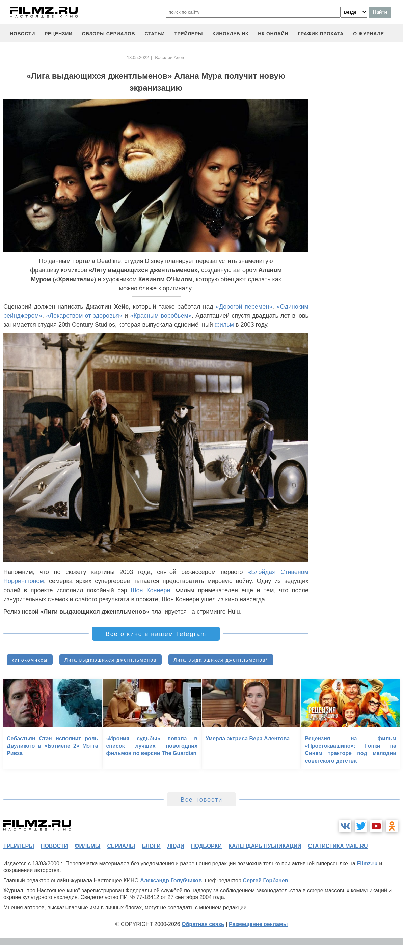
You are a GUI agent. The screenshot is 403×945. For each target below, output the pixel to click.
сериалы (121, 846)
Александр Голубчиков (171, 880)
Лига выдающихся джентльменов (110, 660)
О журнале (368, 33)
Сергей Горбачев (265, 880)
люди (175, 846)
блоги (151, 846)
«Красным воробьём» (161, 315)
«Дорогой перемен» (244, 306)
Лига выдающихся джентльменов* (220, 660)
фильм (224, 324)
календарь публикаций (265, 846)
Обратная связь (203, 924)
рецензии (59, 33)
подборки (206, 846)
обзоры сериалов (108, 33)
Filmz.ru (367, 863)
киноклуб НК (230, 33)
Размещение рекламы (258, 924)
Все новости (202, 799)
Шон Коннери (150, 590)
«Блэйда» (261, 572)
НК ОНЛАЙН (273, 33)
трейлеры (188, 33)
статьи (154, 33)
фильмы (87, 846)
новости (22, 33)
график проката (321, 33)
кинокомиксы (30, 660)
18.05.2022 (138, 57)
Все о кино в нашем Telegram (156, 634)
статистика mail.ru (338, 846)
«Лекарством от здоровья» (84, 315)
